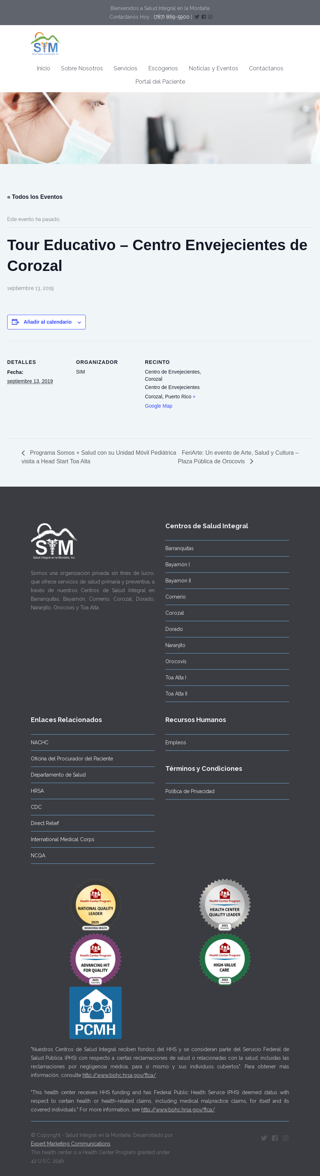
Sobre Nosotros (82, 68)
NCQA (38, 855)
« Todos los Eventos (34, 197)
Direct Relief (45, 823)
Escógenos (163, 68)
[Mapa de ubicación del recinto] (252, 390)
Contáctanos (266, 68)
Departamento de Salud (58, 775)
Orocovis (176, 661)
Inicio (43, 68)
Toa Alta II (176, 694)
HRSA (37, 791)
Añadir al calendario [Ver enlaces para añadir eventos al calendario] (48, 322)
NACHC (39, 742)
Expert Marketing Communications (70, 1144)
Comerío (175, 597)
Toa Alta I (175, 677)
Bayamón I (177, 564)
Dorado (174, 629)
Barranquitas (179, 548)
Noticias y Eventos (213, 68)
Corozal (174, 613)
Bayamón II (178, 581)
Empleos (175, 742)
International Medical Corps (62, 839)
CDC (36, 807)
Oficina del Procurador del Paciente (72, 759)
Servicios (125, 68)
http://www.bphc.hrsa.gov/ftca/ (119, 1075)
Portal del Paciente (160, 81)
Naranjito (175, 645)
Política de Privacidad (190, 791)
